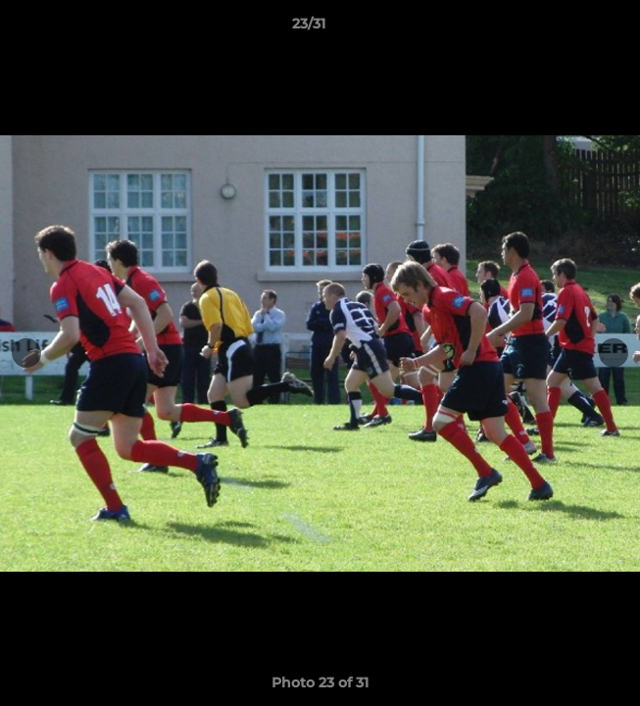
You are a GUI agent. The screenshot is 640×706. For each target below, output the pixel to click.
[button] (569, 28)
